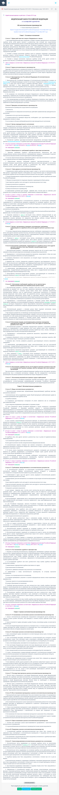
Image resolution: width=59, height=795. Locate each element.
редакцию (16, 147)
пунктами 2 (47, 302)
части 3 (23, 215)
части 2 (17, 275)
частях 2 (25, 744)
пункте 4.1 (18, 422)
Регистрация (26, 789)
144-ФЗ (6, 278)
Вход (19, 789)
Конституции (6, 82)
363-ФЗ (8, 363)
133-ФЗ (40, 544)
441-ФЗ (22, 462)
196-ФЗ (8, 223)
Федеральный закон (49, 83)
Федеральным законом (14, 141)
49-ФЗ (39, 145)
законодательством (24, 56)
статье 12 (33, 241)
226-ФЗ (16, 544)
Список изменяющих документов (29, 27)
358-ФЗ (22, 418)
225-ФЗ (16, 606)
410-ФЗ (16, 145)
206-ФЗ (28, 196)
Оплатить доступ (36, 789)
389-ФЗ (28, 544)
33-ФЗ (8, 64)
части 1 (17, 238)
